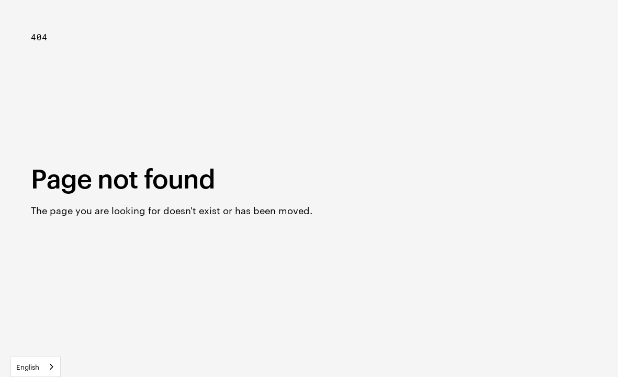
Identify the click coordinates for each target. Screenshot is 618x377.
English (27, 366)
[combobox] (35, 367)
